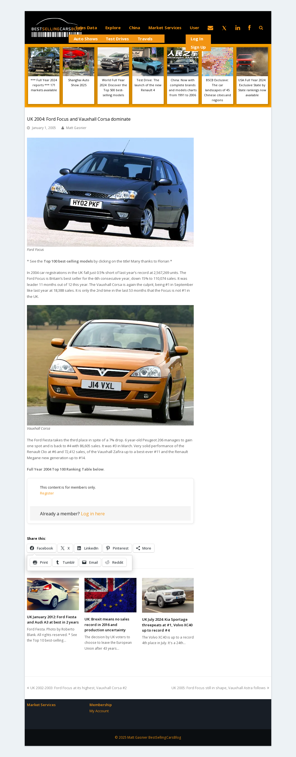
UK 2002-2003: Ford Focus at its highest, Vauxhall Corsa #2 (77, 687)
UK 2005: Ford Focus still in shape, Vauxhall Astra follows (220, 687)
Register (47, 493)
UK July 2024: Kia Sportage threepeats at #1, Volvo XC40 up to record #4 (167, 625)
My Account (99, 710)
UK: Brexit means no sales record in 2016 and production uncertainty (106, 624)
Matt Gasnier (76, 127)
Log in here (93, 514)
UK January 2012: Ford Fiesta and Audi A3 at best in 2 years (53, 619)
